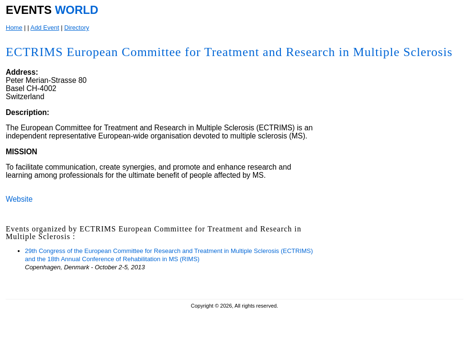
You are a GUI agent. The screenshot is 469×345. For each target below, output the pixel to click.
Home (14, 27)
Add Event (45, 27)
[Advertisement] (389, 228)
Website (19, 199)
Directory (76, 27)
